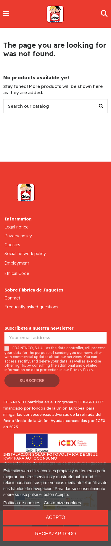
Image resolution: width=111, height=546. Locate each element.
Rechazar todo (55, 533)
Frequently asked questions (31, 307)
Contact (12, 298)
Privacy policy (18, 236)
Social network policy (25, 253)
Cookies (12, 244)
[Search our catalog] (101, 106)
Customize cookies (62, 502)
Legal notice (16, 227)
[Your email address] (55, 338)
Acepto (55, 517)
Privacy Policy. (82, 370)
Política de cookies (21, 502)
